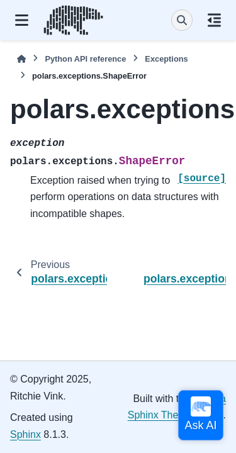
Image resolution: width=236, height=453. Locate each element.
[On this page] (214, 20)
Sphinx (25, 434)
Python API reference (85, 59)
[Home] (21, 58)
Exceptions (166, 59)
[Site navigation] (21, 20)
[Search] (182, 20)
